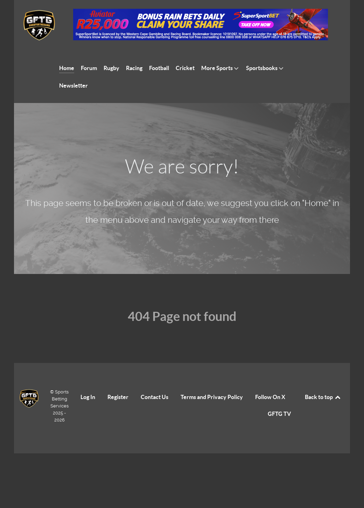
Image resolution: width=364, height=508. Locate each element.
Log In (87, 397)
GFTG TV (279, 414)
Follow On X (270, 397)
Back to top (323, 397)
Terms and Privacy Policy (212, 397)
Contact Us (154, 397)
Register (117, 397)
